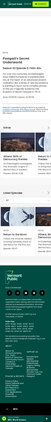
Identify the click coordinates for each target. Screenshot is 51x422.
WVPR (7, 326)
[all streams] (47, 418)
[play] (4, 418)
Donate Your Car (35, 372)
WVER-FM (9, 331)
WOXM (13, 324)
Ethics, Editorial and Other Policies (14, 384)
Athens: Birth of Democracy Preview (15, 158)
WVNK (25, 324)
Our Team (10, 355)
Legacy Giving (33, 365)
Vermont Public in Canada (13, 367)
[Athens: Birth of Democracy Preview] (18, 142)
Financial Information (11, 395)
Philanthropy (32, 363)
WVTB (24, 329)
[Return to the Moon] (18, 216)
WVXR (13, 329)
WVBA (19, 324)
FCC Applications (13, 392)
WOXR (19, 326)
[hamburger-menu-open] (4, 4)
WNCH (25, 326)
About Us (9, 351)
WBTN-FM (27, 331)
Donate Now (32, 357)
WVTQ (31, 324)
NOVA (5, 52)
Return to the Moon (15, 234)
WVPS (7, 329)
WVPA (31, 326)
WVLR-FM (18, 331)
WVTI (7, 324)
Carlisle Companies (11, 109)
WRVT (13, 326)
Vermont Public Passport (34, 375)
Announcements (13, 353)
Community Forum (14, 360)
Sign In (27, 4)
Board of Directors (14, 357)
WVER (30, 329)
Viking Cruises (29, 109)
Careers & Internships (10, 363)
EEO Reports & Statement (12, 389)
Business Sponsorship (32, 369)
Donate (42, 4)
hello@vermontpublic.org (28, 338)
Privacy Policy (11, 381)
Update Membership (32, 360)
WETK (19, 329)
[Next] (48, 128)
